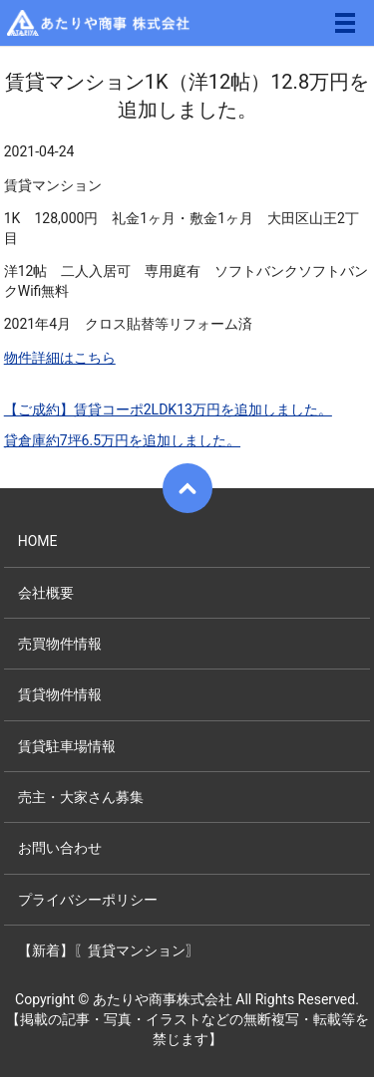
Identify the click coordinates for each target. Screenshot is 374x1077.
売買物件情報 (60, 644)
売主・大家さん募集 (81, 797)
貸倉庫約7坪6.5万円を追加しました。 (122, 440)
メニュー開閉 (345, 23)
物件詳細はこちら (60, 358)
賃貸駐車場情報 (67, 746)
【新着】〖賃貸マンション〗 (108, 950)
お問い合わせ (60, 848)
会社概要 (46, 593)
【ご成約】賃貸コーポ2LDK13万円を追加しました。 (168, 409)
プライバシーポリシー (88, 900)
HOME (38, 541)
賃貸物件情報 (60, 694)
